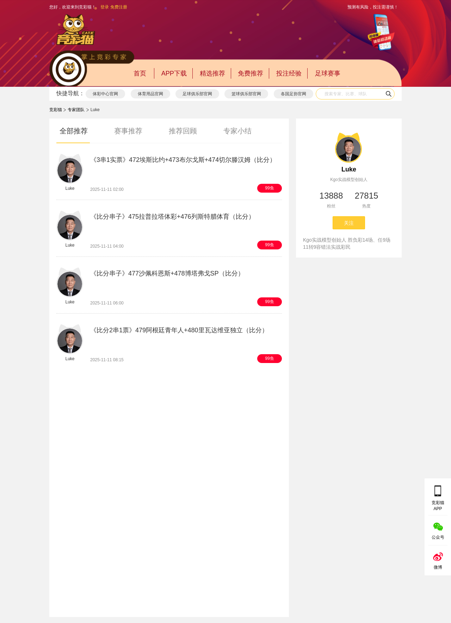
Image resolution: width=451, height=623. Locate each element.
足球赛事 (327, 73)
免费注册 (118, 7)
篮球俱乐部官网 (246, 93)
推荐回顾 (183, 131)
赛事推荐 (128, 131)
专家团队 (76, 109)
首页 (140, 73)
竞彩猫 (55, 109)
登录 (104, 7)
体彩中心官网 (105, 93)
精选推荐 (212, 73)
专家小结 (237, 131)
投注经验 (289, 73)
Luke (348, 169)
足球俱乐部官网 (197, 93)
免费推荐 (250, 73)
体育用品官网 (150, 93)
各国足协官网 (293, 93)
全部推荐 (74, 131)
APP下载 (174, 73)
